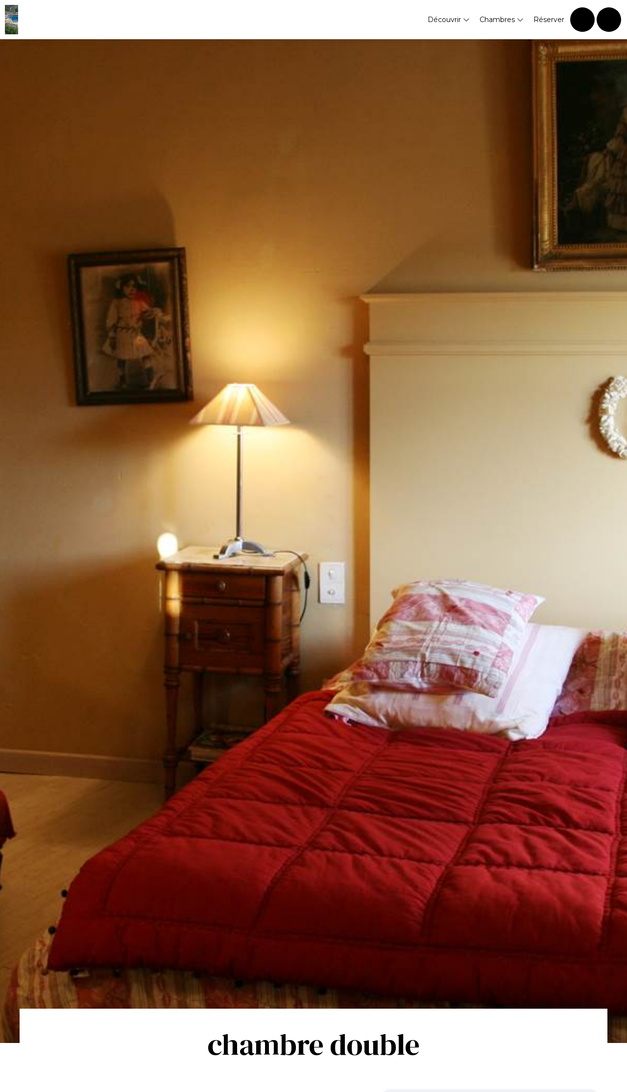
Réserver (548, 19)
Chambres (502, 19)
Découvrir (449, 19)
